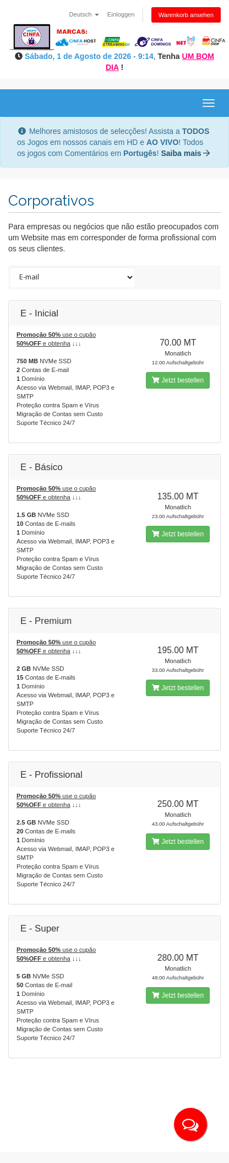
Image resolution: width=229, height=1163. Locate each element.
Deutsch (84, 14)
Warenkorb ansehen (186, 15)
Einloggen (121, 14)
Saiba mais (185, 153)
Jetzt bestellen (178, 380)
